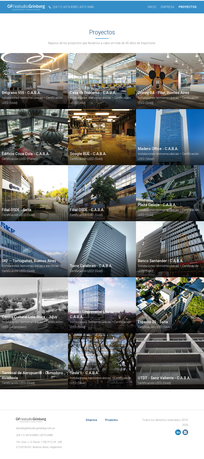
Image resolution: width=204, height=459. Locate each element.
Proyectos (111, 420)
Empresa (91, 420)
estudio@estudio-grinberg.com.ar (35, 428)
